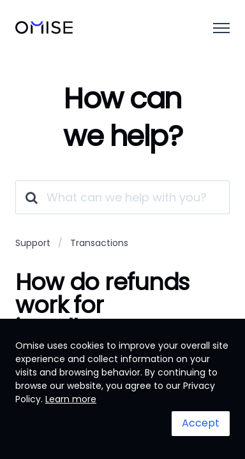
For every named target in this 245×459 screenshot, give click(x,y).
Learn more (70, 399)
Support (32, 243)
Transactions (99, 243)
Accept (200, 423)
